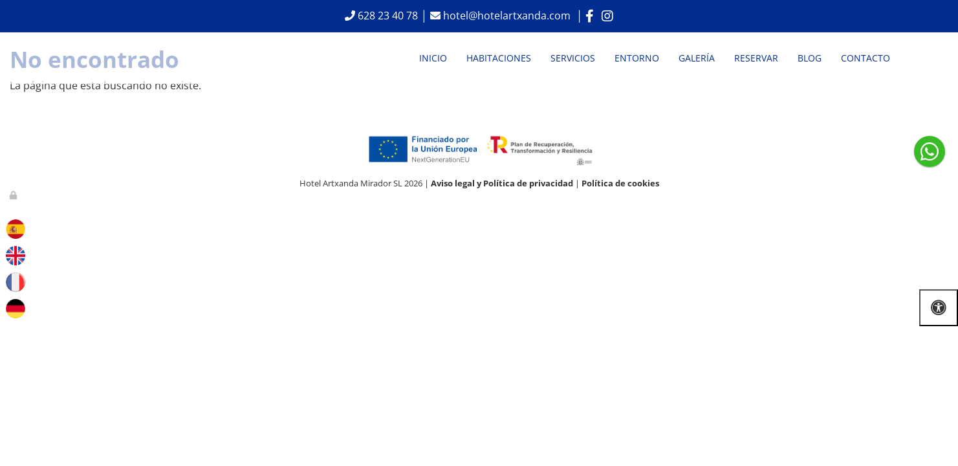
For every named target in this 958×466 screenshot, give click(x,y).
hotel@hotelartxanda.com (508, 15)
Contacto (865, 58)
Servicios (572, 58)
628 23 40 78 (386, 15)
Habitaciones (498, 58)
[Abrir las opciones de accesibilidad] (938, 307)
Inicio (433, 58)
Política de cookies (620, 183)
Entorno (637, 58)
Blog (810, 58)
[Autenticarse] (14, 195)
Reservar (756, 58)
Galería (697, 58)
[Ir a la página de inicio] (45, 58)
